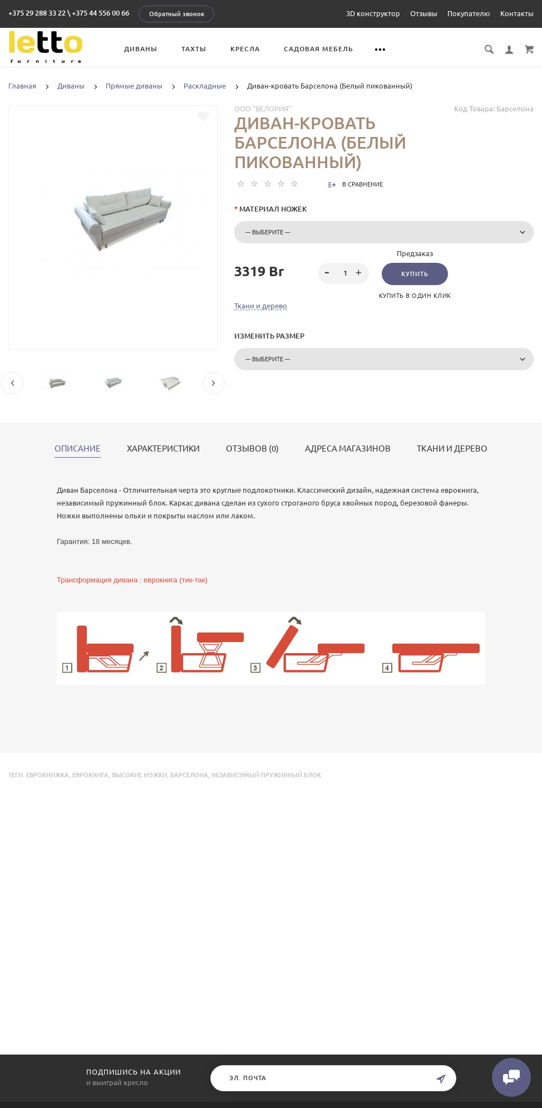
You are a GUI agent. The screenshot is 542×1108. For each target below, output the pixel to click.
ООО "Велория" (262, 108)
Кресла (245, 48)
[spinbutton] (343, 273)
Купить (414, 274)
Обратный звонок (176, 14)
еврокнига (90, 775)
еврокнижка (47, 775)
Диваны (140, 48)
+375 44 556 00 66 (100, 13)
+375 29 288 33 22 (37, 13)
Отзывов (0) (252, 448)
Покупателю (468, 13)
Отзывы (423, 13)
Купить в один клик (415, 295)
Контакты (517, 13)
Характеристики (163, 448)
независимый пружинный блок (266, 775)
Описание (78, 448)
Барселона (189, 775)
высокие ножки (139, 775)
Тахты (193, 48)
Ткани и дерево (260, 306)
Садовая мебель (318, 48)
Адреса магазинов (348, 448)
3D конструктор (373, 13)
